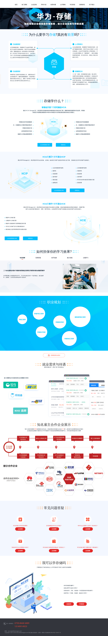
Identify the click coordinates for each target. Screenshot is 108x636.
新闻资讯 (82, 4)
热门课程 (24, 4)
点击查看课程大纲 (45, 144)
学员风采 (72, 4)
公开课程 (63, 4)
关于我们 (91, 4)
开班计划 (43, 4)
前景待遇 (53, 4)
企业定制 (34, 4)
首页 (16, 4)
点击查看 (20, 529)
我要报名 (63, 144)
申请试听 (81, 604)
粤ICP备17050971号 (56, 632)
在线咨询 (68, 604)
